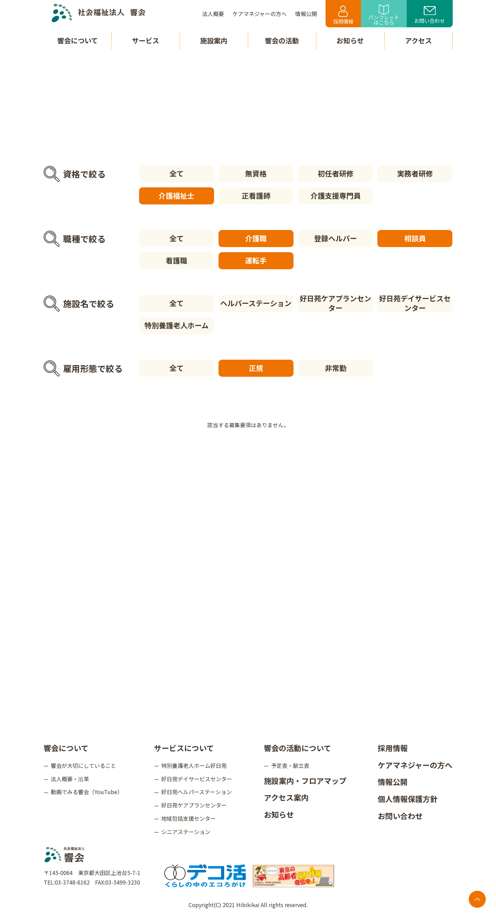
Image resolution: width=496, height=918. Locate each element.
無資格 (256, 173)
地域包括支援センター (188, 818)
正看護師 (256, 195)
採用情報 (343, 15)
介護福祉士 (176, 195)
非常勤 (335, 368)
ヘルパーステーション (255, 303)
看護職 (176, 260)
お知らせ (279, 814)
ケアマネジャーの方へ (415, 764)
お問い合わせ (429, 15)
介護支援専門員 (336, 195)
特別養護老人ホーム (177, 325)
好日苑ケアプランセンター (335, 303)
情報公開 (393, 781)
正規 (256, 368)
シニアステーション (185, 832)
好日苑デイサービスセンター (415, 303)
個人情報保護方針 (408, 798)
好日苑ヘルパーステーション (196, 792)
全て (176, 173)
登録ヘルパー (335, 238)
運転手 (256, 260)
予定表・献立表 (290, 765)
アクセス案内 (286, 797)
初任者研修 (336, 173)
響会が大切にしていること (83, 765)
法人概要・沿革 (70, 779)
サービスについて (184, 747)
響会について (66, 747)
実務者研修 (415, 173)
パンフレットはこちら (383, 15)
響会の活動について (297, 747)
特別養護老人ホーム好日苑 (194, 765)
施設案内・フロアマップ (305, 780)
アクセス (418, 40)
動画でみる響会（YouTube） (87, 792)
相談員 (415, 238)
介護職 (256, 238)
